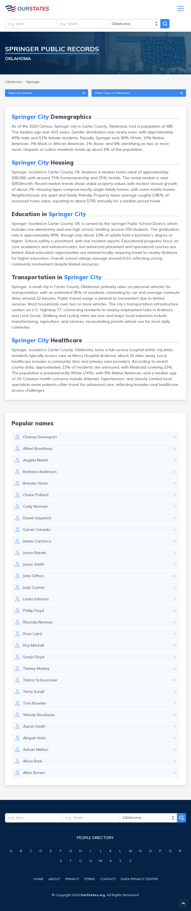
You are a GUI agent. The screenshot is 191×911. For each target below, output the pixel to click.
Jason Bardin (34, 553)
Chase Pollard (35, 495)
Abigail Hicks (34, 738)
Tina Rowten (34, 704)
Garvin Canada (36, 530)
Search (166, 24)
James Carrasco (37, 541)
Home (38, 879)
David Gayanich (37, 518)
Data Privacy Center (139, 879)
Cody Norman (35, 507)
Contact (108, 879)
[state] (136, 24)
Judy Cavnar (34, 588)
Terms (89, 879)
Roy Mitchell (33, 646)
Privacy (72, 879)
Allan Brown (34, 773)
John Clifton (33, 576)
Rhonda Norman (38, 622)
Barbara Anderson (40, 472)
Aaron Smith (34, 727)
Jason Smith (33, 565)
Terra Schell (33, 692)
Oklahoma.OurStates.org (27, 8)
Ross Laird (32, 634)
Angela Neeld (35, 460)
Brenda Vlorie (35, 484)
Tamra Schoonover (40, 680)
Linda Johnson (36, 599)
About (54, 879)
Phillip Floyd (33, 611)
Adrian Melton (35, 750)
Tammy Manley (36, 669)
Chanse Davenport (40, 437)
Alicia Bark (32, 761)
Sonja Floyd (33, 657)
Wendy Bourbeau (39, 715)
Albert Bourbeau (38, 449)
